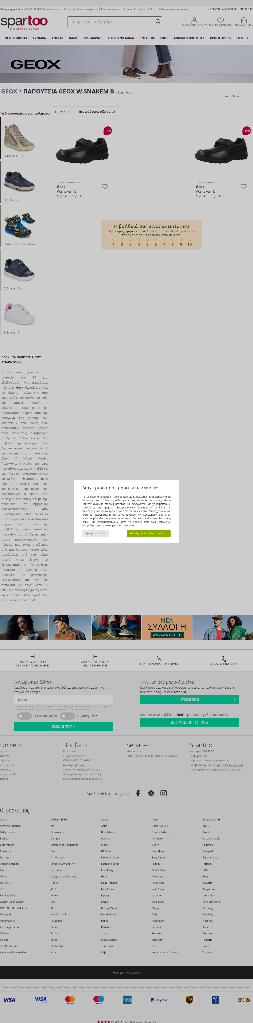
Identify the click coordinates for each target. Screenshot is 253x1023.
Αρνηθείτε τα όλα (95, 533)
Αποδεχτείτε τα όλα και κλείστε (149, 533)
